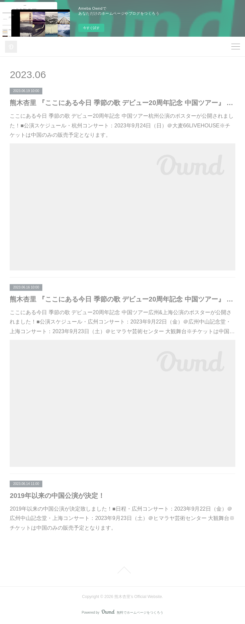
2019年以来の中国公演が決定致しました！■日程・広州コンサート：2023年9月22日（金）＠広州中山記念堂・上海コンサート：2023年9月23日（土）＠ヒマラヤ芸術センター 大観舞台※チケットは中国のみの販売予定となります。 (122, 518)
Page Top (122, 570)
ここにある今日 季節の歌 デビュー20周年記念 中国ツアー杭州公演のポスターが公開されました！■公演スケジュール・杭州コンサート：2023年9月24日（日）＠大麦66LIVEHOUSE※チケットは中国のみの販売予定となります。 (121, 125)
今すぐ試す (91, 28)
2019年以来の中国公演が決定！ (57, 495)
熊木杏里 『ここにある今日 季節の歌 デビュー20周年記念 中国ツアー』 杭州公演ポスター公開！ (122, 102)
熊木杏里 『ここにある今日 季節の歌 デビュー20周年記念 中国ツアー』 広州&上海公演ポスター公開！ (122, 299)
